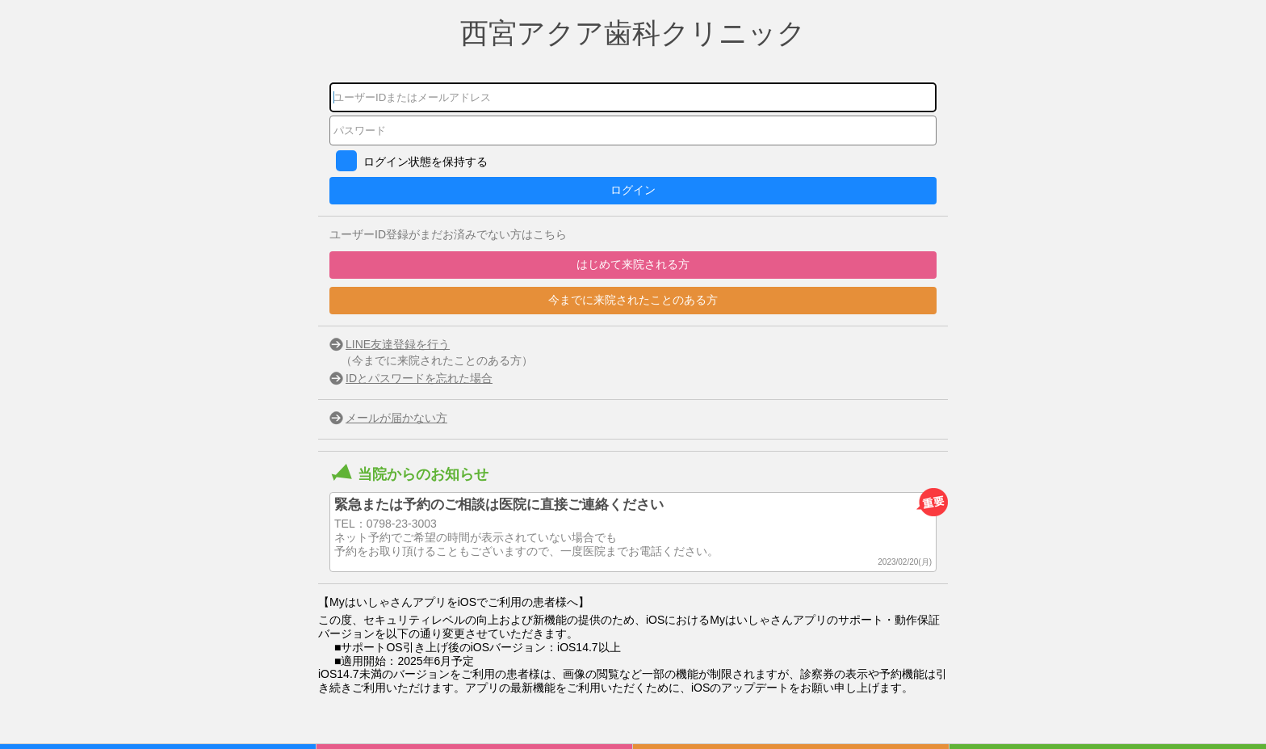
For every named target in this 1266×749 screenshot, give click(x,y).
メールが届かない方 (396, 417)
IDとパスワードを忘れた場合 (419, 378)
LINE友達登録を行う (398, 344)
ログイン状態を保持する (425, 161)
